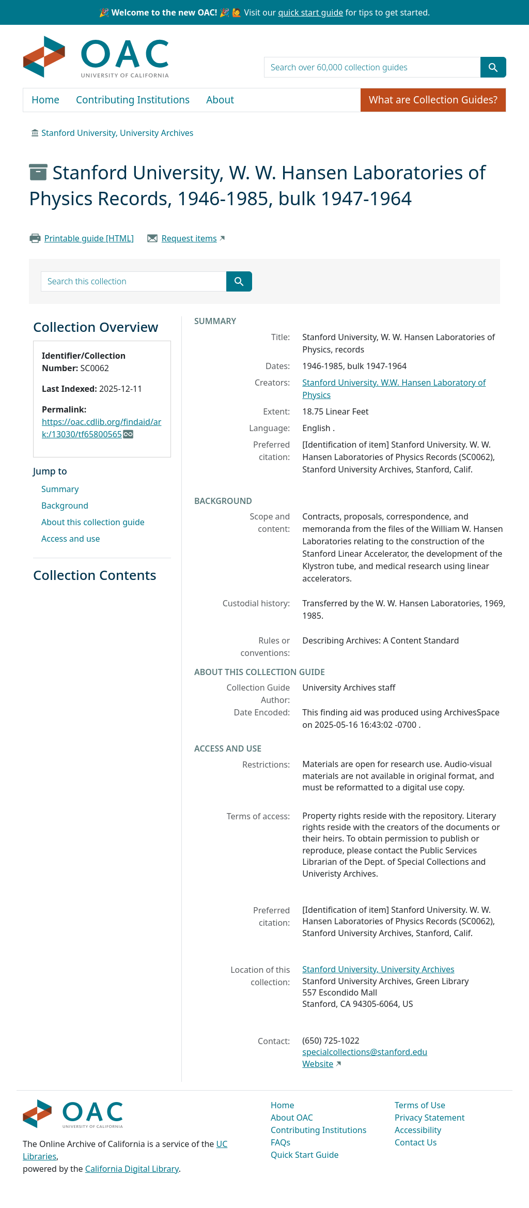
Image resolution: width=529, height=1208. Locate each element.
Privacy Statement (430, 1117)
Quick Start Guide (305, 1154)
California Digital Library (132, 1168)
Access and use (70, 538)
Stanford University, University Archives (117, 133)
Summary (60, 489)
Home (45, 99)
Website (317, 1063)
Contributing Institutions (133, 99)
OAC (96, 57)
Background (64, 505)
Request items (189, 238)
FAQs (280, 1142)
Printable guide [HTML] (89, 238)
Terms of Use (420, 1105)
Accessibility (418, 1130)
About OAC (292, 1117)
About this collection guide (93, 522)
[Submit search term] (493, 67)
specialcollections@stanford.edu (364, 1052)
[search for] (372, 67)
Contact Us (416, 1142)
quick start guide (310, 12)
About (220, 99)
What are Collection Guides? (433, 99)
